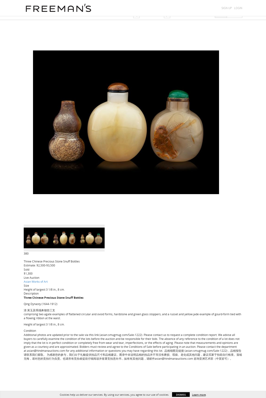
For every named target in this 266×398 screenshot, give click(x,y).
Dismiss (181, 394)
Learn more (199, 394)
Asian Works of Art (36, 281)
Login (238, 8)
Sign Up (226, 8)
